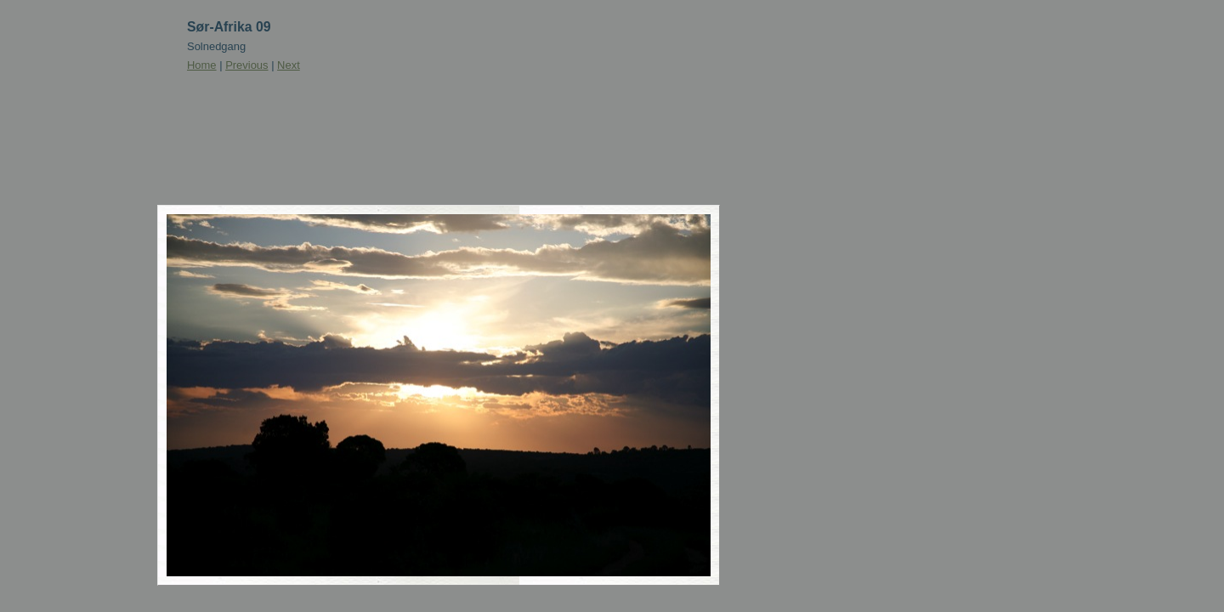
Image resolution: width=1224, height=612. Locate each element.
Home (202, 65)
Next (288, 65)
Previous (246, 65)
